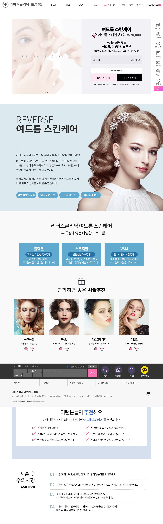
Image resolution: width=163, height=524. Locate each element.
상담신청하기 (129, 77)
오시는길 (131, 371)
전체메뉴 (109, 4)
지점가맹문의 (131, 382)
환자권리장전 (103, 382)
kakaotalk (148, 393)
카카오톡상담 (144, 371)
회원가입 (131, 5)
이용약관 (45, 382)
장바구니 (140, 5)
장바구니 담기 (103, 77)
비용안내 (118, 371)
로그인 (124, 5)
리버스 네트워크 (153, 4)
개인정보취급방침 (76, 382)
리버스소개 (18, 382)
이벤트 (105, 371)
